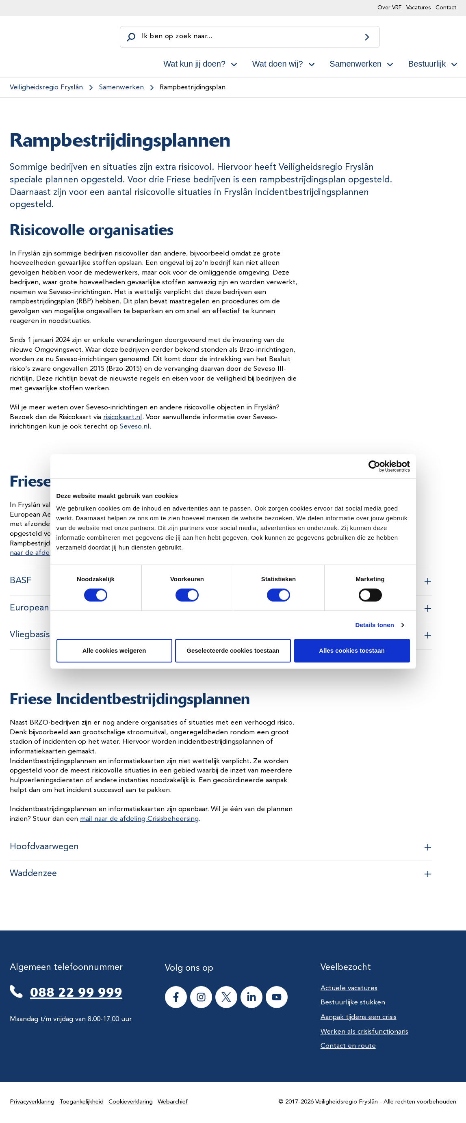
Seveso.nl (135, 426)
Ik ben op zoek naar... (177, 36)
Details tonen (374, 624)
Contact (446, 8)
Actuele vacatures (349, 988)
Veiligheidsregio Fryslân (46, 87)
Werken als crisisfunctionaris (364, 1031)
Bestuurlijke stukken (353, 1002)
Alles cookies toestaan (352, 650)
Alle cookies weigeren (114, 650)
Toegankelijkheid (81, 1102)
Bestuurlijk (427, 63)
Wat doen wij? (277, 63)
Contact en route (348, 1046)
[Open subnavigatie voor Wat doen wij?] (311, 63)
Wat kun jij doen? (194, 63)
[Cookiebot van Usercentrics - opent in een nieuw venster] (374, 466)
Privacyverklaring (32, 1102)
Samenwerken (355, 63)
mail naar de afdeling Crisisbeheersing (139, 819)
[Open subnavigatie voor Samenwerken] (390, 63)
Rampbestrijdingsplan (192, 87)
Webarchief (173, 1102)
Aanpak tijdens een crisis (359, 1017)
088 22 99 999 (76, 992)
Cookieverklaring (130, 1102)
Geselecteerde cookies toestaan (232, 650)
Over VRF (389, 8)
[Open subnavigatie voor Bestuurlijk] (454, 63)
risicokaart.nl (122, 417)
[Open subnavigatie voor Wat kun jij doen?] (234, 63)
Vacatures (418, 8)
